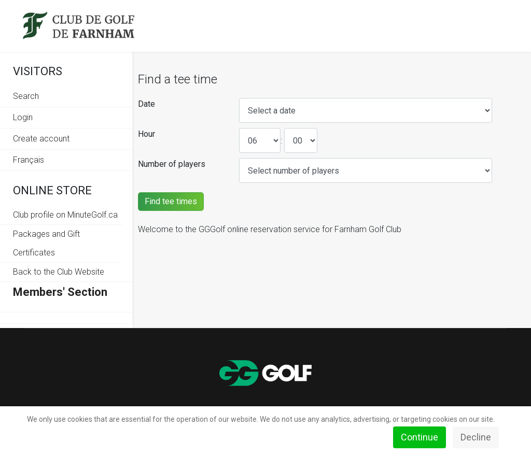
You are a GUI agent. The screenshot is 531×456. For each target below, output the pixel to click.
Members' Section (60, 292)
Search (26, 96)
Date (146, 104)
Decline (475, 437)
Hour (146, 134)
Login (23, 117)
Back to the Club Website (58, 272)
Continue (419, 437)
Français (28, 160)
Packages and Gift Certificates (46, 243)
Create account (41, 139)
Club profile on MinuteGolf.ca (65, 215)
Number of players (171, 164)
